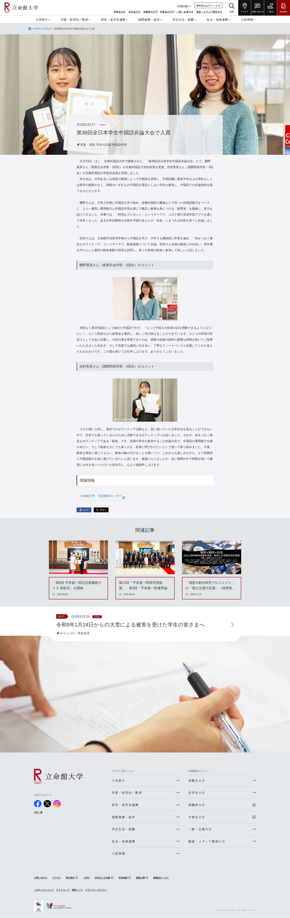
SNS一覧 (38, 812)
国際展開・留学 (149, 19)
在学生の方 (135, 11)
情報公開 (140, 878)
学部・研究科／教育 (74, 19)
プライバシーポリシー (96, 890)
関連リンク (77, 890)
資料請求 (70, 878)
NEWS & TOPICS (43, 28)
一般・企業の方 (185, 11)
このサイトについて (44, 890)
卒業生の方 (166, 11)
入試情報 (247, 19)
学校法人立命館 (102, 878)
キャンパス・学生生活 (75, 633)
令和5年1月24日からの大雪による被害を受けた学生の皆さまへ (130, 625)
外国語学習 (119, 144)
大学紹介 (42, 19)
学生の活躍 (103, 144)
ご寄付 (86, 878)
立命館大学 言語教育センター (102, 495)
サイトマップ (63, 890)
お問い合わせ (40, 878)
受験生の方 (120, 11)
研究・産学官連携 (113, 19)
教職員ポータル (161, 878)
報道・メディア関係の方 (209, 11)
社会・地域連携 (217, 19)
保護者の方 (149, 11)
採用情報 (123, 878)
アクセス (56, 878)
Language (182, 5)
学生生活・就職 (183, 19)
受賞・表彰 (87, 144)
